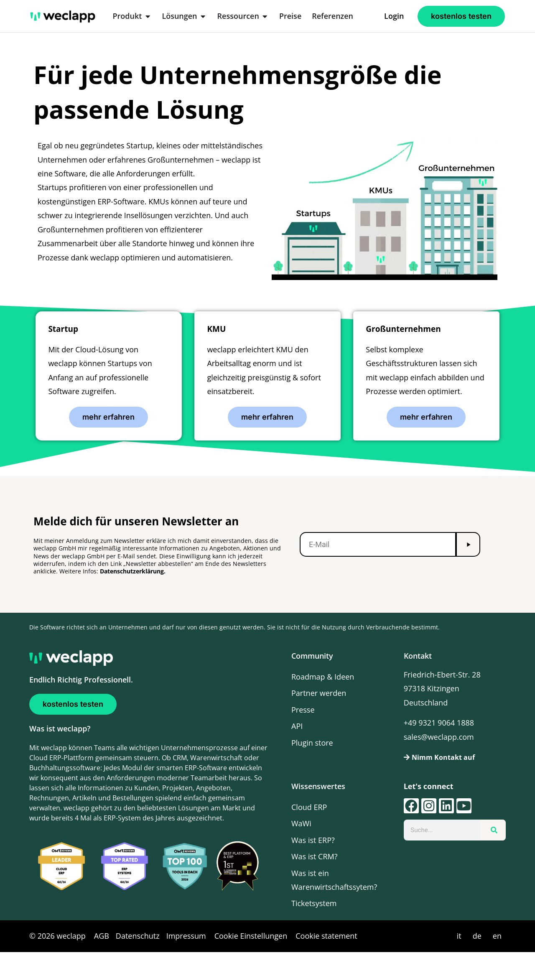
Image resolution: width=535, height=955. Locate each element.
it (459, 939)
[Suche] (493, 833)
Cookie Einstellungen (251, 939)
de (477, 939)
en (497, 939)
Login (394, 16)
